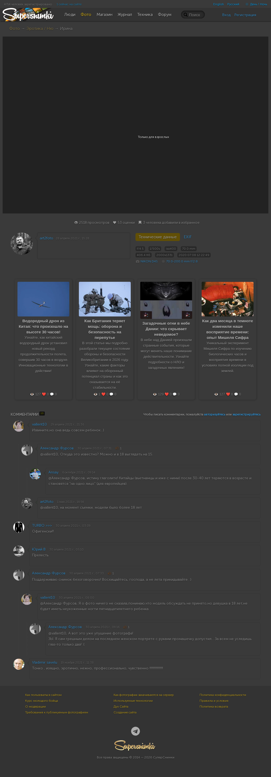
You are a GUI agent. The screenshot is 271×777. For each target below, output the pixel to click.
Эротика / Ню (39, 28)
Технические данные (158, 237)
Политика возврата (214, 706)
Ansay (53, 472)
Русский (233, 4)
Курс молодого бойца (41, 701)
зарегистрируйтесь (246, 414)
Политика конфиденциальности (223, 695)
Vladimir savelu (44, 662)
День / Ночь (255, 4)
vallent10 (39, 424)
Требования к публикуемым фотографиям (56, 712)
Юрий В (39, 549)
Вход (226, 15)
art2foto (46, 238)
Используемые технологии (133, 701)
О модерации (35, 706)
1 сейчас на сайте (69, 4)
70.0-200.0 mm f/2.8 (182, 261)
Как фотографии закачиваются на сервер (144, 695)
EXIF (188, 237)
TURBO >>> (42, 525)
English (218, 4)
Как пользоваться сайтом (43, 695)
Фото (14, 28)
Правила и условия (214, 701)
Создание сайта (125, 712)
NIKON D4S (149, 261)
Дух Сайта (121, 706)
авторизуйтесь (214, 414)
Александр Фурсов (57, 448)
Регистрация (245, 15)
